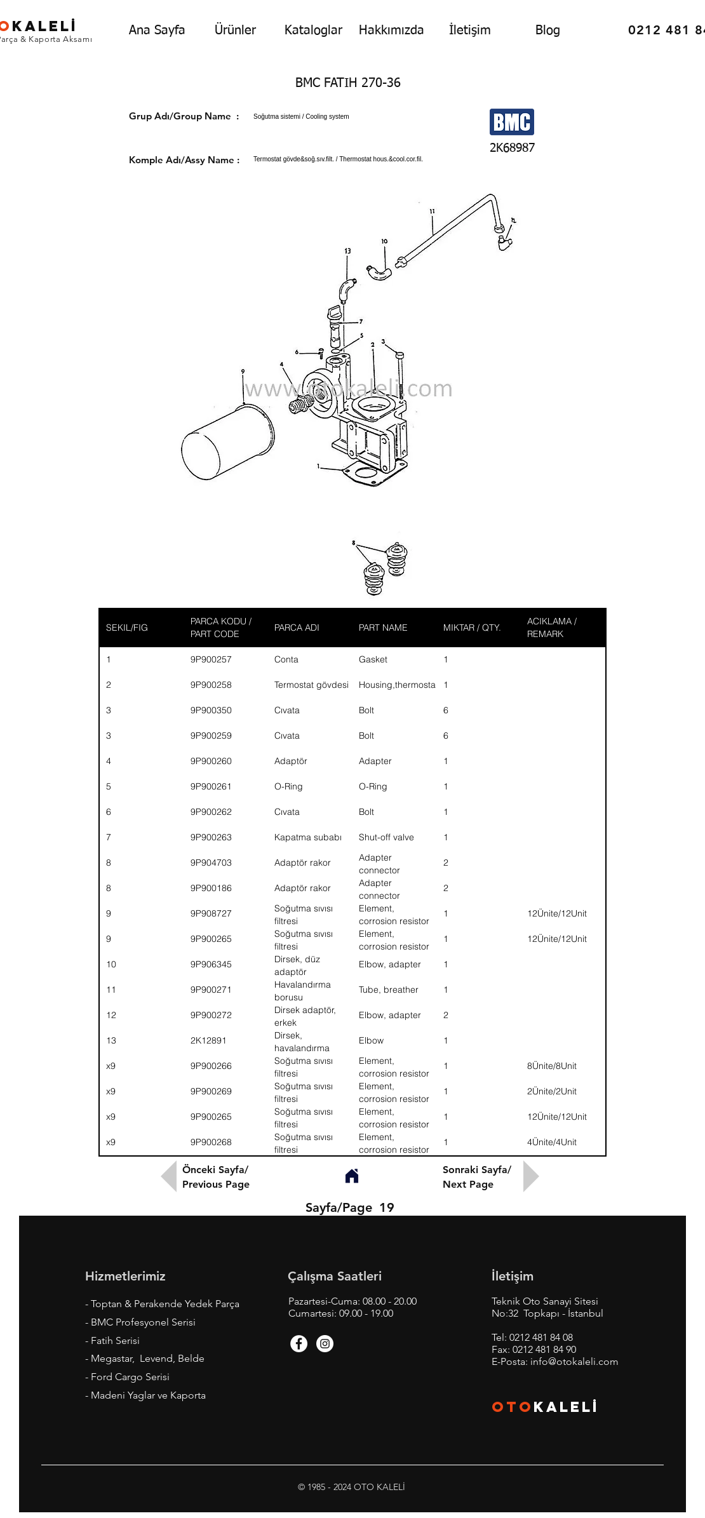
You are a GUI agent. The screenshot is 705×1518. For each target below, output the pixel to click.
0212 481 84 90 (544, 1349)
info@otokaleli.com (574, 1361)
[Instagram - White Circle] (324, 1343)
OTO (513, 1407)
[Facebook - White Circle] (298, 1343)
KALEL (567, 1407)
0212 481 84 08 (541, 1337)
